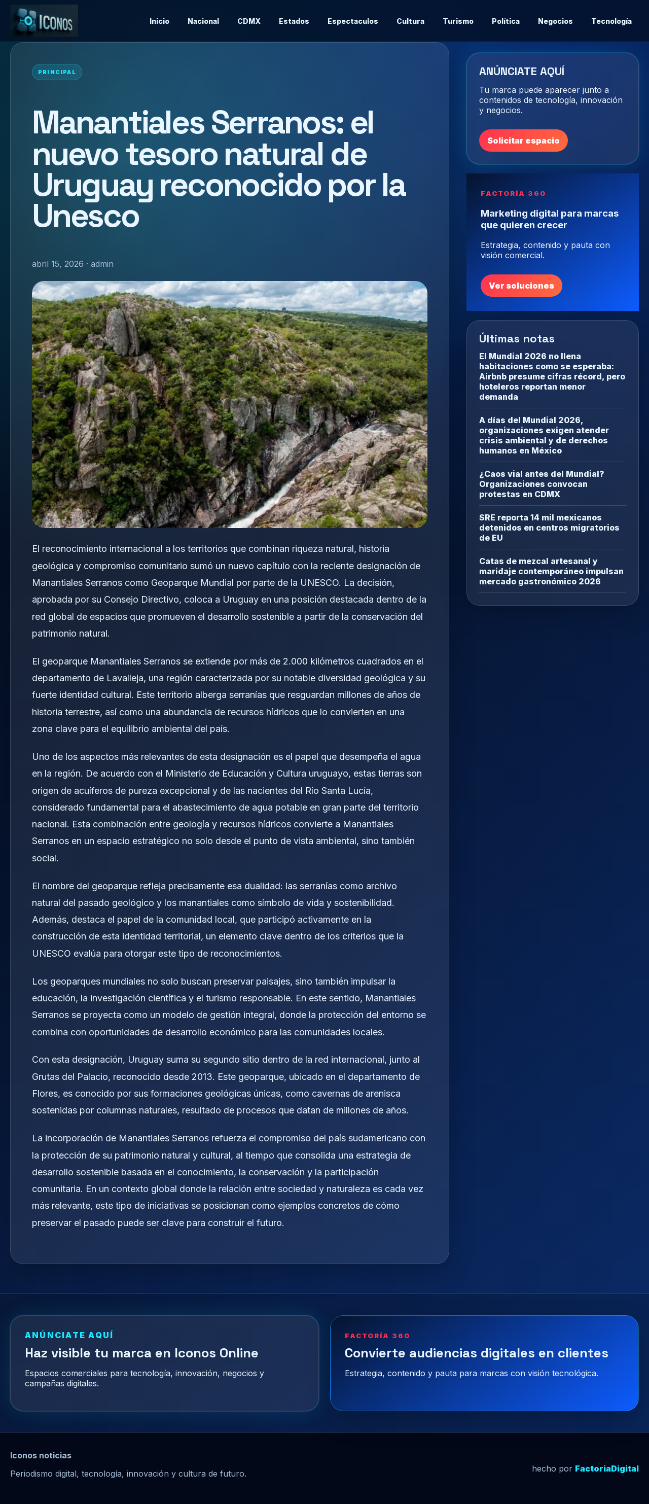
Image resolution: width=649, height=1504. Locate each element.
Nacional (203, 21)
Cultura (410, 21)
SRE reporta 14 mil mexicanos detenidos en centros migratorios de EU (549, 527)
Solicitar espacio (523, 140)
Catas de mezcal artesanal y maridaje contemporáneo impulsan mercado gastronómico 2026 (551, 571)
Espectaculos (353, 21)
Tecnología (611, 21)
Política (506, 21)
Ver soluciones (521, 286)
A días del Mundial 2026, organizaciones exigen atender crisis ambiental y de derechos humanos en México (544, 435)
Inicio (159, 21)
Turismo (458, 21)
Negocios (555, 21)
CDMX (249, 21)
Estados (294, 21)
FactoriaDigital (607, 1468)
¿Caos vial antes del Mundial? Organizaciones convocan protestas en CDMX (541, 484)
